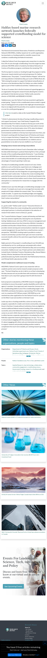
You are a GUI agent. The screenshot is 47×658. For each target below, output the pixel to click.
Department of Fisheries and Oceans (23, 349)
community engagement (19, 367)
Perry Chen (30, 360)
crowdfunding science (33, 367)
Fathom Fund (33, 351)
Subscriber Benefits (6, 643)
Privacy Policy (29, 638)
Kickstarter (32, 353)
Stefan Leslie (40, 360)
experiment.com (24, 351)
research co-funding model (34, 369)
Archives (27, 643)
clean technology (28, 365)
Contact (27, 635)
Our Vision (28, 629)
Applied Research (17, 365)
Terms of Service (29, 636)
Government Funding (18, 369)
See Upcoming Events (13, 586)
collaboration (38, 365)
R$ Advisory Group (31, 633)
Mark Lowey (23, 24)
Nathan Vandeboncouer (19, 360)
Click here (8, 113)
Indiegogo (25, 353)
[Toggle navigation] (42, 3)
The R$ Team (29, 631)
